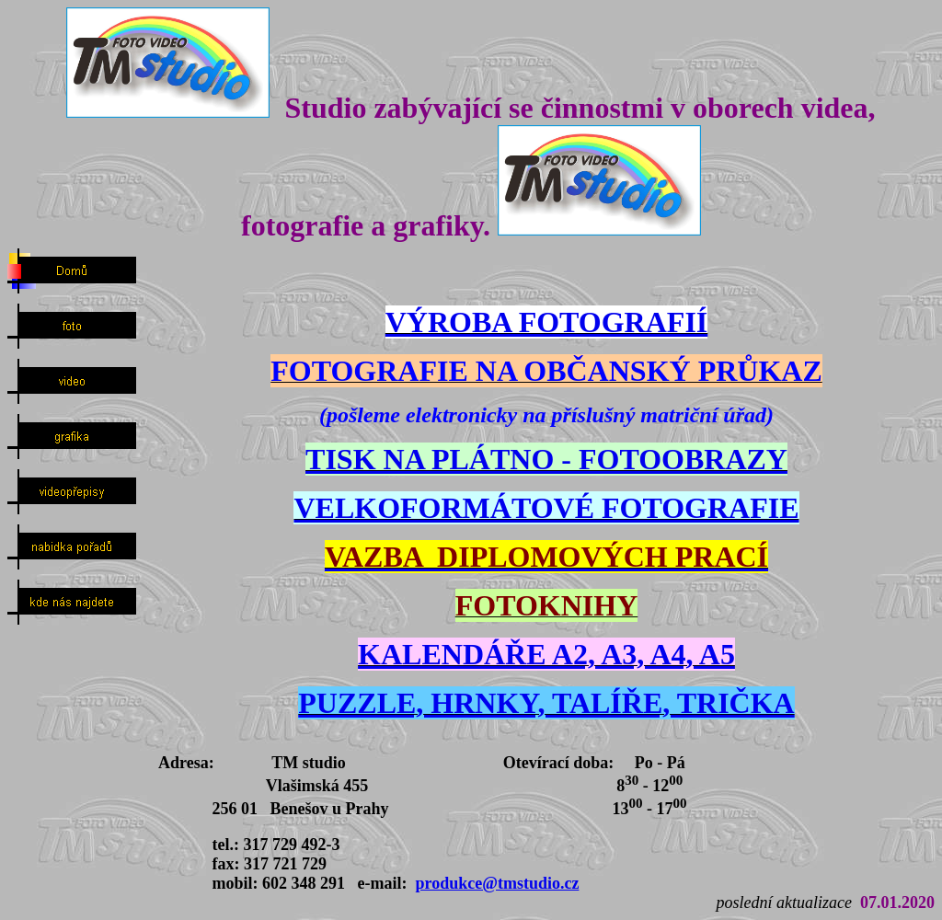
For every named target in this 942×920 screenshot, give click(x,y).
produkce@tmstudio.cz (497, 883)
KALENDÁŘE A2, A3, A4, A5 (546, 654)
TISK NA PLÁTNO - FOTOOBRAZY (546, 459)
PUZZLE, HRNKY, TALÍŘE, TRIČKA (546, 702)
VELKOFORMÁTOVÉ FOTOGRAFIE (545, 507)
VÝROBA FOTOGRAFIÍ (546, 322)
